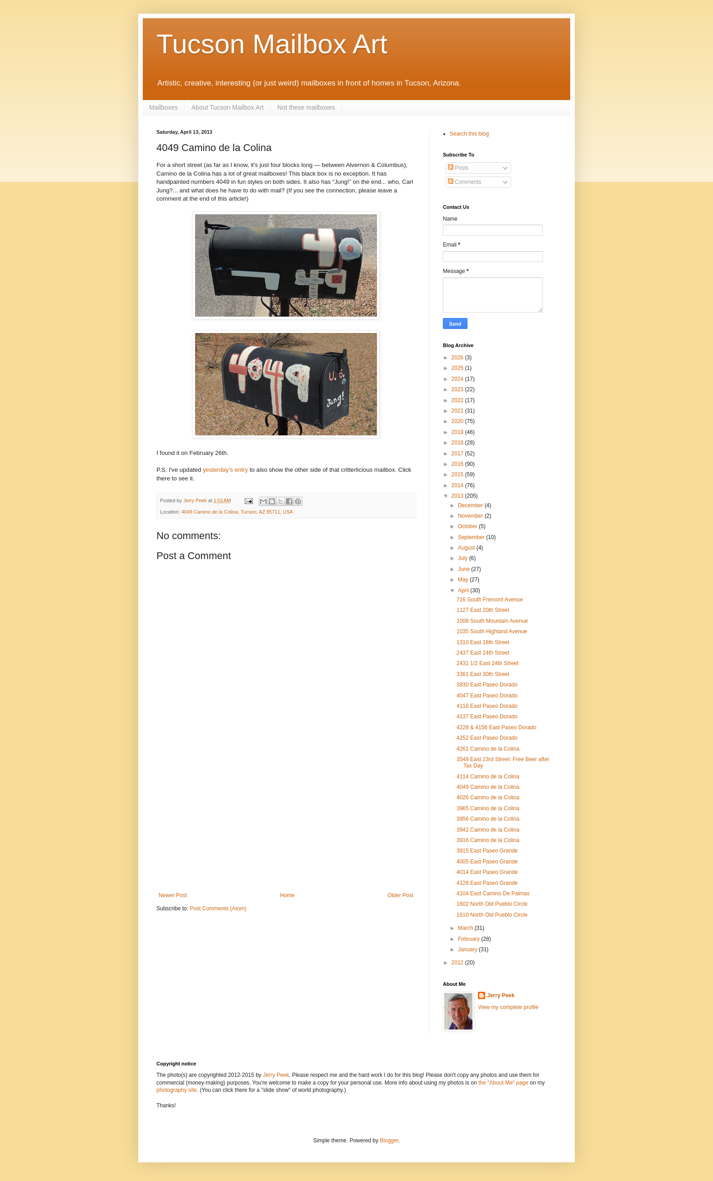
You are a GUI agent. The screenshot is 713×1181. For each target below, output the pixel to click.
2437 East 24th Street (483, 653)
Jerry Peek (501, 995)
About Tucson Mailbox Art (227, 107)
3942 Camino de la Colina (488, 830)
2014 (458, 485)
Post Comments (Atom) (218, 908)
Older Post (400, 895)
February (469, 939)
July (463, 558)
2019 (458, 432)
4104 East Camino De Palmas (493, 893)
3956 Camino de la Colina (488, 819)
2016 (458, 464)
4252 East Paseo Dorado (487, 738)
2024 (458, 379)
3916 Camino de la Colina (488, 840)
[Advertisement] (286, 824)
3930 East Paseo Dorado (487, 684)
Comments (464, 182)
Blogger (389, 1140)
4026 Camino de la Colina (488, 797)
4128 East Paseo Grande (487, 883)
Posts (458, 168)
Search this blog (469, 134)
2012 (458, 962)
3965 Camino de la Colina (488, 808)
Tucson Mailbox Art (271, 44)
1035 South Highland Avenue (492, 631)
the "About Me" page (503, 1083)
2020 (458, 421)
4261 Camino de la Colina (488, 749)
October (468, 526)
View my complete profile (508, 1007)
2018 (458, 442)
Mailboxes (163, 107)
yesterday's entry (225, 469)
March (466, 928)
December (471, 505)
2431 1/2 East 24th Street (487, 663)
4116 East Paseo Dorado (487, 706)
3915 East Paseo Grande (487, 851)
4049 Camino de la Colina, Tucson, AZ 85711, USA (237, 512)
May (464, 579)
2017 (458, 453)
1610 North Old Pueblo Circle (492, 915)
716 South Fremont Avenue (490, 599)
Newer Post (173, 895)
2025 (458, 368)
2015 (458, 474)
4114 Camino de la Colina (488, 776)
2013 (458, 496)
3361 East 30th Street (483, 674)
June (464, 569)
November (471, 516)
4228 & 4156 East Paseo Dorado (496, 727)
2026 (458, 357)
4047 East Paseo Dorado (487, 695)
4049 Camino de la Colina (488, 787)
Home (287, 895)
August (467, 548)
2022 (458, 400)
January (468, 949)
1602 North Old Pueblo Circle (492, 904)
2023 (458, 389)
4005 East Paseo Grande (487, 861)
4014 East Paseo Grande (487, 872)
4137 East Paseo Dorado (487, 716)
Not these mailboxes (306, 107)
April (464, 590)
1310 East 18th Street (483, 642)
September (472, 537)
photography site (176, 1090)
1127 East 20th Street (483, 610)
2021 (458, 411)
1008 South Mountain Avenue (492, 621)
